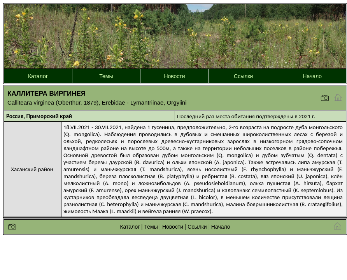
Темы (106, 76)
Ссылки (243, 76)
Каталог (38, 76)
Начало (312, 76)
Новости (174, 76)
